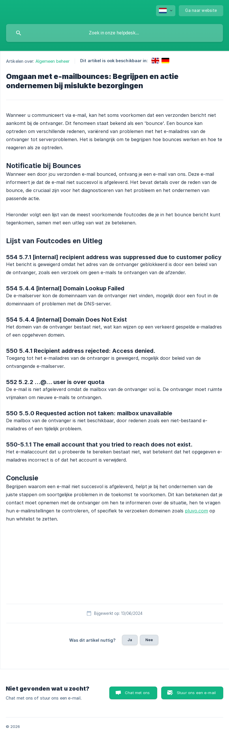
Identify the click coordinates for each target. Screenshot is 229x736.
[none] (165, 10)
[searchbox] (114, 33)
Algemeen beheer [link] (52, 61)
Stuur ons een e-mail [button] (196, 692)
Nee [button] (149, 639)
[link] (155, 60)
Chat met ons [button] (137, 692)
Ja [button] (129, 639)
